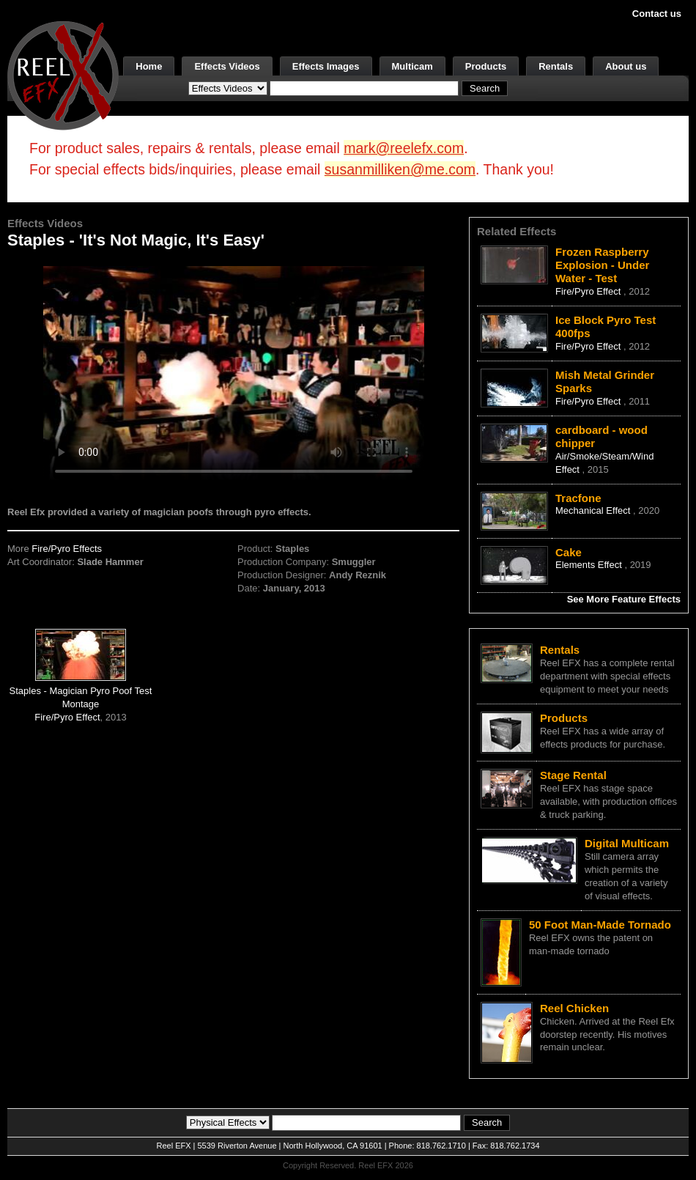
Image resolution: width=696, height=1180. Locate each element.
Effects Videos (226, 66)
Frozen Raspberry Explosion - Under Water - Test (602, 265)
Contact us (656, 13)
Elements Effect (589, 564)
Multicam (412, 66)
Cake (568, 552)
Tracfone (578, 498)
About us (625, 66)
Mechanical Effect (594, 510)
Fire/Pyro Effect (67, 717)
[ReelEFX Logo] (63, 74)
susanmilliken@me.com (400, 169)
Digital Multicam (627, 843)
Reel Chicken (574, 1008)
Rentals (555, 66)
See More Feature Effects (624, 599)
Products (485, 66)
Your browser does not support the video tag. (233, 372)
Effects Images (326, 66)
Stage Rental (573, 775)
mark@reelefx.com (404, 148)
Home (149, 66)
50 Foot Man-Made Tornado (600, 924)
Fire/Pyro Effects (67, 548)
